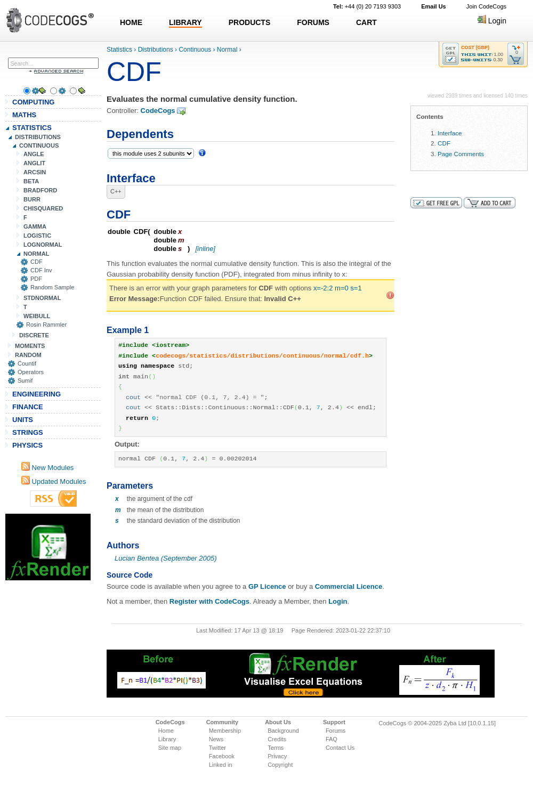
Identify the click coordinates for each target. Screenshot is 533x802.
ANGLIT (34, 163)
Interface (450, 132)
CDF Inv (41, 270)
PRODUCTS (250, 22)
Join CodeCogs (486, 6)
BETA (31, 181)
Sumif (25, 380)
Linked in (220, 765)
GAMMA (34, 226)
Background (283, 730)
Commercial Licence (348, 586)
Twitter (217, 747)
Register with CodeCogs (209, 601)
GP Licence (267, 586)
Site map (169, 747)
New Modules (47, 468)
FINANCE (27, 407)
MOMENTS (30, 346)
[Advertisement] (48, 547)
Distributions (155, 49)
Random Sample (52, 287)
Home (166, 730)
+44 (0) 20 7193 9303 (367, 6)
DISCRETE (34, 335)
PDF (36, 279)
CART (366, 22)
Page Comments (461, 153)
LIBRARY (185, 22)
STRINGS (27, 432)
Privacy (277, 756)
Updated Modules (53, 481)
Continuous (195, 49)
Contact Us (340, 747)
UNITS (22, 420)
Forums (335, 730)
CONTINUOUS (39, 145)
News (216, 739)
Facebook (222, 756)
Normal (227, 49)
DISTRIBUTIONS (38, 137)
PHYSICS (27, 445)
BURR (32, 199)
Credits (277, 739)
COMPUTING (33, 102)
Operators (31, 372)
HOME (131, 22)
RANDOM (28, 355)
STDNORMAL (42, 298)
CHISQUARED (43, 208)
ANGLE (33, 154)
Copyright (280, 765)
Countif (27, 363)
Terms (276, 747)
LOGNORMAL (42, 244)
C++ (116, 191)
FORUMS (313, 22)
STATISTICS (32, 128)
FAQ (331, 739)
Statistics (119, 49)
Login (492, 21)
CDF (36, 261)
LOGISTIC (37, 235)
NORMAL (36, 253)
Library (167, 739)
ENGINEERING (36, 394)
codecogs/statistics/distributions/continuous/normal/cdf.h (262, 356)
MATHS (24, 115)
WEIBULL (36, 316)
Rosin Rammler (46, 324)
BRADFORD (40, 190)
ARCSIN (34, 172)
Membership (225, 730)
